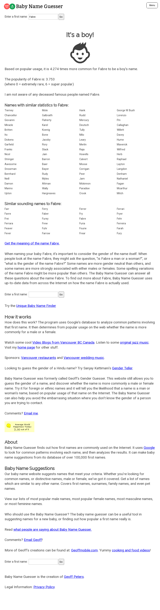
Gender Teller (122, 368)
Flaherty (46, 120)
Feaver (8, 228)
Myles (45, 178)
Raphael (121, 159)
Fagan (120, 183)
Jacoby (46, 139)
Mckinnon (85, 183)
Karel (45, 125)
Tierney (9, 110)
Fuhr (44, 228)
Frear (82, 233)
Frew (45, 223)
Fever (8, 233)
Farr (7, 208)
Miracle (9, 125)
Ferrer (82, 208)
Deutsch (84, 125)
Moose (83, 164)
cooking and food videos (131, 550)
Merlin (83, 144)
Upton (8, 193)
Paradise (84, 188)
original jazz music (134, 342)
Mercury (84, 120)
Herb (119, 154)
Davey (120, 134)
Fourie (83, 228)
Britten (8, 129)
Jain (44, 154)
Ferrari (120, 208)
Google (149, 448)
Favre (8, 213)
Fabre (82, 218)
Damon (9, 183)
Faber (45, 213)
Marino (9, 188)
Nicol (7, 154)
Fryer (120, 213)
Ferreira (121, 223)
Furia (82, 223)
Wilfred (121, 149)
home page (26, 347)
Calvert (83, 159)
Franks (8, 149)
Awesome (11, 164)
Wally (45, 188)
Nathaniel (122, 178)
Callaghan (122, 125)
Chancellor (11, 115)
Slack (45, 149)
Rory (44, 144)
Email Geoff (33, 540)
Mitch (120, 193)
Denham (122, 173)
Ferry (45, 208)
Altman (46, 183)
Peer (82, 173)
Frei (7, 218)
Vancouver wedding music (84, 358)
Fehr (119, 218)
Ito (6, 134)
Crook (82, 193)
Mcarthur (122, 188)
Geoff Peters (74, 577)
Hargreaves (48, 193)
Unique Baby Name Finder (36, 306)
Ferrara (9, 223)
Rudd (82, 115)
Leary (82, 139)
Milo (81, 134)
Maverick (122, 144)
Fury (119, 233)
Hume (120, 139)
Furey (45, 218)
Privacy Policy (44, 587)
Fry (81, 213)
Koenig (46, 129)
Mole (45, 110)
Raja (82, 149)
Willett (120, 129)
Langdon (122, 168)
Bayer (45, 168)
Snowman (11, 168)
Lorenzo (121, 115)
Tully (82, 129)
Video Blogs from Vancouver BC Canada (63, 342)
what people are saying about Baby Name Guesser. (52, 529)
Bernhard (10, 173)
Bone (45, 134)
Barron (46, 159)
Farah (120, 228)
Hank (82, 110)
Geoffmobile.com (84, 550)
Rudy (45, 173)
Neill (7, 178)
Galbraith (47, 115)
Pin (119, 120)
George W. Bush (126, 110)
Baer (45, 164)
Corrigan (84, 168)
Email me (31, 413)
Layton (121, 164)
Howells (83, 154)
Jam (82, 178)
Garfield (9, 144)
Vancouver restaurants (38, 358)
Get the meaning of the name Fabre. (32, 243)
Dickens (9, 139)
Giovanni (10, 120)
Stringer (9, 159)
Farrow (46, 233)
